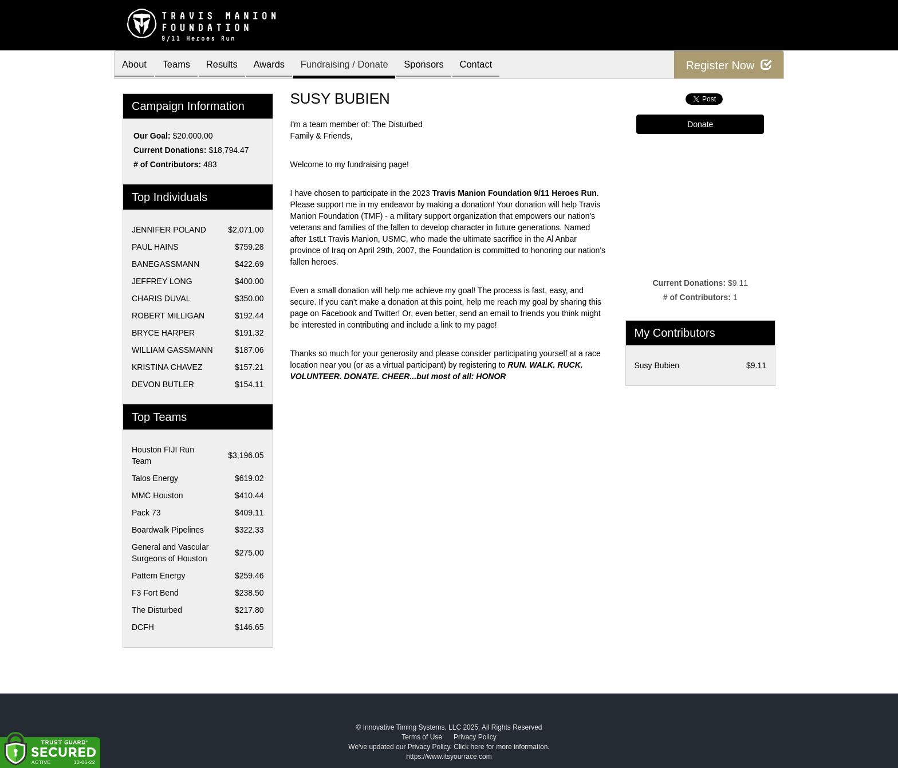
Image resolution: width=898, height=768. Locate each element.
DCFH (143, 627)
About (135, 65)
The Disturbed (157, 610)
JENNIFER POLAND (169, 229)
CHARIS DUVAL (161, 298)
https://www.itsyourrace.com (448, 757)
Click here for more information (501, 747)
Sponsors (442, 65)
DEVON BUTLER (163, 384)
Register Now (729, 65)
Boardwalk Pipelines (168, 529)
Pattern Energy (158, 575)
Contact (497, 65)
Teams (181, 65)
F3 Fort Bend (155, 592)
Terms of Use (421, 737)
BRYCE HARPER (163, 332)
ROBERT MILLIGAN (168, 315)
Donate (700, 124)
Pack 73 (146, 512)
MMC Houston (157, 495)
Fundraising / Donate (358, 65)
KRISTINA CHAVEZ (167, 367)
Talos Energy (155, 478)
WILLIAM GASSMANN (172, 350)
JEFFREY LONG (162, 281)
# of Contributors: (167, 164)
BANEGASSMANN (165, 264)
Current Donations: (170, 150)
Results (229, 65)
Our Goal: (152, 135)
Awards (279, 65)
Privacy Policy (475, 737)
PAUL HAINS (155, 246)
